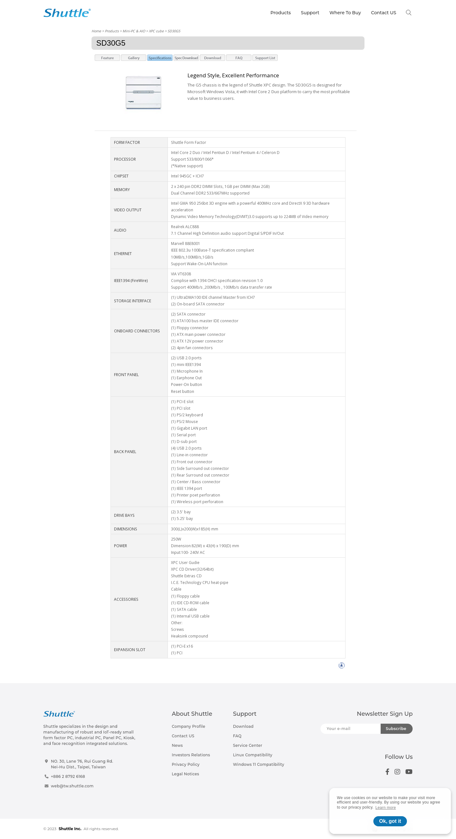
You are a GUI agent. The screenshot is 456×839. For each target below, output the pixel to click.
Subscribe (396, 728)
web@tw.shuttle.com (72, 786)
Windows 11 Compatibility (258, 764)
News (177, 745)
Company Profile (188, 726)
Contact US (383, 13)
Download (243, 726)
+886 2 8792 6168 (68, 776)
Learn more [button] (386, 807)
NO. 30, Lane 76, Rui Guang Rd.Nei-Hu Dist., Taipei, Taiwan (82, 764)
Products (280, 13)
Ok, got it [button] (390, 821)
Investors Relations (191, 755)
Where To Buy (345, 13)
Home (96, 31)
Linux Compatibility (252, 755)
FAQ (237, 735)
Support (310, 13)
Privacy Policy (186, 764)
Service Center (248, 745)
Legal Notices (185, 774)
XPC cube (156, 31)
